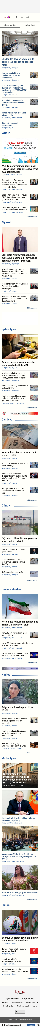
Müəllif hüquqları (32, 1002)
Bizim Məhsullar (17, 1002)
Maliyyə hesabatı (28, 999)
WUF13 (6, 133)
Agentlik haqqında (12, 999)
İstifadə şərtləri (8, 1006)
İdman (6, 905)
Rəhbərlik (5, 1002)
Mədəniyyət (9, 758)
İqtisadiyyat (9, 329)
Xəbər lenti (30, 25)
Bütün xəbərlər (32, 217)
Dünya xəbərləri (11, 589)
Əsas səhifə (10, 25)
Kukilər (34, 1006)
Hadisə (6, 674)
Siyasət (6, 222)
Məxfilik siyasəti (23, 1006)
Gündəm (7, 505)
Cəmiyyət (7, 419)
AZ (27, 17)
